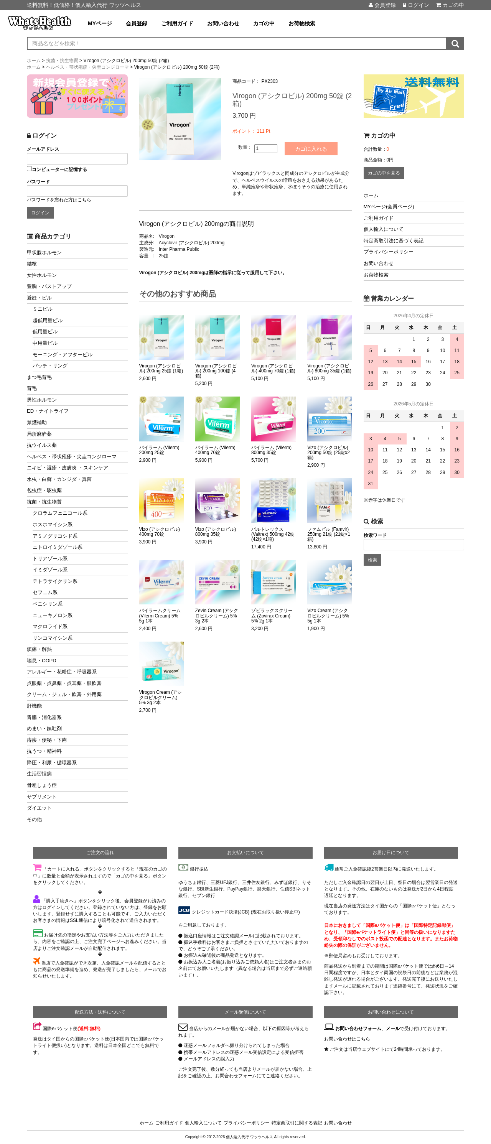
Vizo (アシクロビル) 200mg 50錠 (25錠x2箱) (328, 452)
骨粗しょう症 (42, 785)
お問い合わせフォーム (358, 1028)
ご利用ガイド (177, 23)
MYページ (100, 23)
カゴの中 (450, 5)
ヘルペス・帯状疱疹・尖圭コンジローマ (72, 456)
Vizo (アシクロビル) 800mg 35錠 (215, 532)
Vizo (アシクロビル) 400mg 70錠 (159, 532)
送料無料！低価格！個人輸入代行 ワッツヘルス (84, 5)
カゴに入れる (311, 149)
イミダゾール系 (50, 570)
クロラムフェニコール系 (60, 513)
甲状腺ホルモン (44, 252)
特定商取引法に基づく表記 (393, 241)
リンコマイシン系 (52, 638)
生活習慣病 (39, 774)
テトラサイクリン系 (55, 581)
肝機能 (34, 706)
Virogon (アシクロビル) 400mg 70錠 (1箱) (273, 369)
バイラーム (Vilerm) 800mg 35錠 (271, 450)
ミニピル (43, 309)
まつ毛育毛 (39, 377)
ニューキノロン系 (52, 615)
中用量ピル (45, 343)
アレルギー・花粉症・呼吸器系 (62, 672)
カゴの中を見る (384, 173)
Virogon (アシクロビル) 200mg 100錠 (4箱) (216, 371)
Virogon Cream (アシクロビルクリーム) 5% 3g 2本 (160, 697)
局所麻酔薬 (39, 434)
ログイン (416, 5)
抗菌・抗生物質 (44, 502)
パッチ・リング (50, 366)
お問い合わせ (223, 23)
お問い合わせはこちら (347, 1039)
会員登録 (382, 5)
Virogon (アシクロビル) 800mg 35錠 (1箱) (329, 369)
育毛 (32, 388)
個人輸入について (384, 229)
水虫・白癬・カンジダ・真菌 (59, 479)
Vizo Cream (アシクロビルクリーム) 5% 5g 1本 (328, 615)
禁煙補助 (37, 422)
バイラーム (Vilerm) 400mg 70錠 (215, 450)
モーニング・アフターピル (62, 354)
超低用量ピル (48, 320)
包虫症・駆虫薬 (44, 490)
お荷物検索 (301, 23)
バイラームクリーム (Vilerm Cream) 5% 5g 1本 (160, 615)
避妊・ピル (39, 298)
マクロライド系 (50, 626)
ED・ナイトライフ (48, 411)
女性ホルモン (42, 275)
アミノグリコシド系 (55, 536)
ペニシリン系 (48, 604)
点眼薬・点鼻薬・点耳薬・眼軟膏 (64, 683)
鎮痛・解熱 (39, 649)
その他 (34, 819)
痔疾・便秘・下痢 (47, 740)
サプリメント (42, 797)
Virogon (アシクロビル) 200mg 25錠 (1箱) (161, 369)
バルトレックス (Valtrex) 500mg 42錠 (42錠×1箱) (273, 534)
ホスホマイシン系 (52, 524)
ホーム (371, 195)
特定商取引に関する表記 (297, 1123)
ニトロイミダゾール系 (57, 547)
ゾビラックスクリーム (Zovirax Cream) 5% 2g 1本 (272, 615)
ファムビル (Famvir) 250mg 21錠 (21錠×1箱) (328, 534)
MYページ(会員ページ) (389, 206)
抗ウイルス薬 (42, 445)
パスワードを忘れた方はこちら (59, 199)
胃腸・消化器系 (44, 717)
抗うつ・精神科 (44, 751)
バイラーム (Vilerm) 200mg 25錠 (159, 450)
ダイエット (39, 808)
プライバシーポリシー (389, 252)
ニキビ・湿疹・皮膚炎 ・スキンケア (67, 468)
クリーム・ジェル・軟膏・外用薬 (64, 694)
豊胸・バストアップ (49, 286)
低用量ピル (45, 331)
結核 (32, 264)
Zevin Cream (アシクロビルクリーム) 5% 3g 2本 (216, 615)
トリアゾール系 (50, 558)
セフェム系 (45, 592)
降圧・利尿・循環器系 (52, 762)
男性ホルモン (42, 400)
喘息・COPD (41, 660)
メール (393, 1028)
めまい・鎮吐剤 (44, 728)
